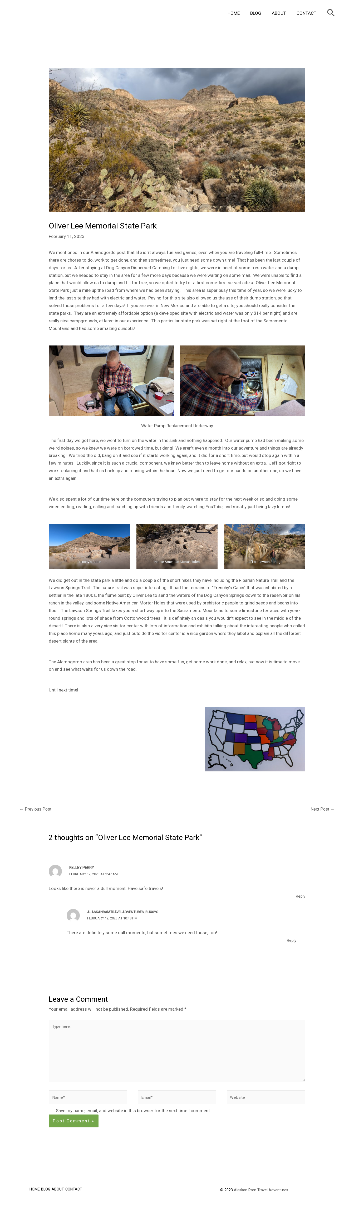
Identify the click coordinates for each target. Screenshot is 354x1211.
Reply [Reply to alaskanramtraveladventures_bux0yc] (291, 940)
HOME (239, 13)
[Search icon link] (331, 13)
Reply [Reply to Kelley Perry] (300, 896)
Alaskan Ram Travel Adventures (261, 1197)
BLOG (259, 13)
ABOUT (281, 13)
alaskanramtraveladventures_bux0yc (126, 912)
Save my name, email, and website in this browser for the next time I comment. (133, 1118)
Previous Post (35, 809)
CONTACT (307, 13)
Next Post (322, 809)
